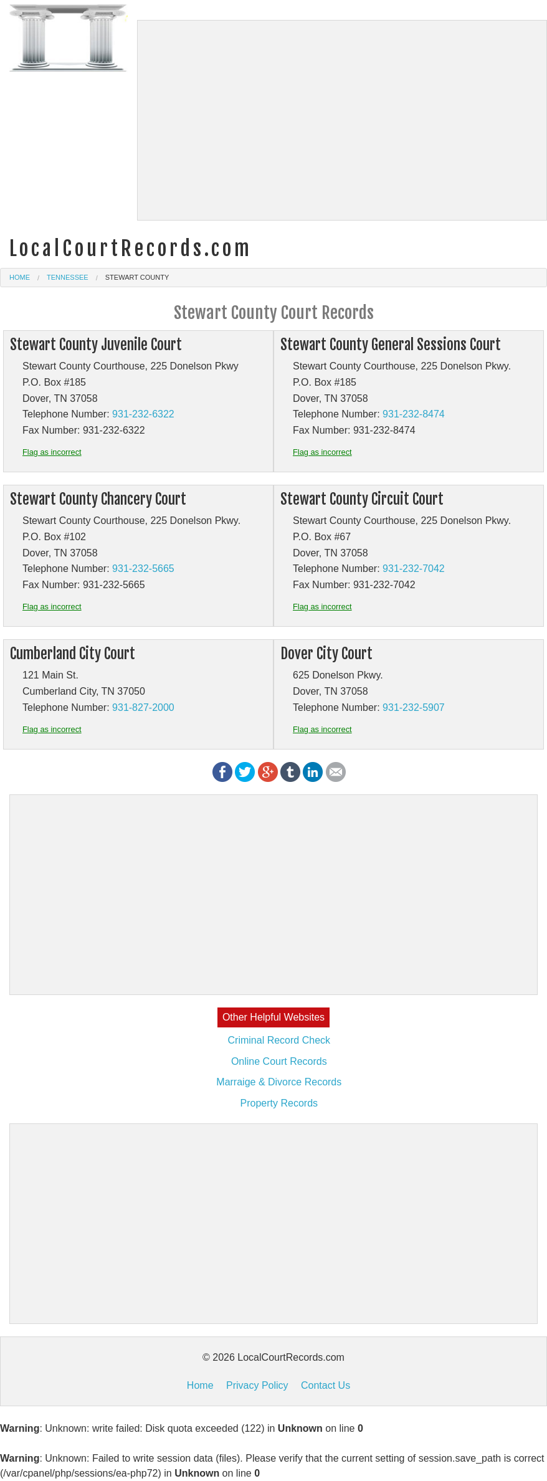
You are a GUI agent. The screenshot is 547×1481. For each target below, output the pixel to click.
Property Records (279, 1103)
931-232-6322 (143, 414)
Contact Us (325, 1385)
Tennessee (67, 277)
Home (19, 277)
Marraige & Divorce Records (278, 1082)
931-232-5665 (143, 568)
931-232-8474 (414, 414)
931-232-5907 (414, 707)
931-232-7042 (414, 568)
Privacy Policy (257, 1385)
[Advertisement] (342, 120)
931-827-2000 (143, 707)
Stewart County (137, 277)
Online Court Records (279, 1061)
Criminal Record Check (279, 1040)
